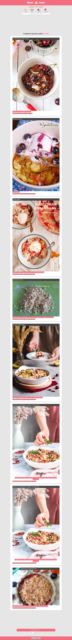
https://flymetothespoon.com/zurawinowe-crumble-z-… (27, 399)
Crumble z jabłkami (16, 199)
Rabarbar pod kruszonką (17, 119)
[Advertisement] (36, 23)
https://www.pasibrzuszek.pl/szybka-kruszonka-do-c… (26, 319)
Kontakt (38, 638)
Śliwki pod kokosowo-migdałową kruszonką (29, 568)
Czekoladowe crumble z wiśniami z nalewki (21, 38)
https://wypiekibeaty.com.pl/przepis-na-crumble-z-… (26, 274)
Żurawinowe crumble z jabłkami (19, 324)
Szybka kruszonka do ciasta (18, 279)
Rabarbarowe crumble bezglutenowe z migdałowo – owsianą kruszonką (26, 405)
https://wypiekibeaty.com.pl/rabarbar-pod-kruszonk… (26, 193)
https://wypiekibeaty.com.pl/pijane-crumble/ (25, 113)
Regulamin (34, 638)
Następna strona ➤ (36, 630)
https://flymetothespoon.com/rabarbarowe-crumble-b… (27, 481)
